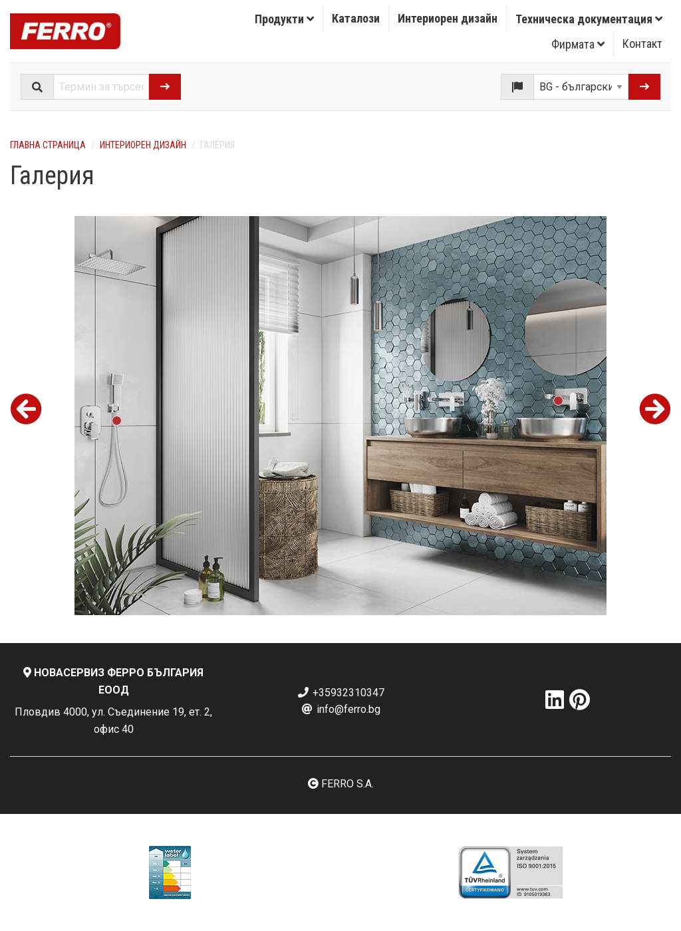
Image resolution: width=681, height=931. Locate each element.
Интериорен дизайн (447, 18)
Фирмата (578, 44)
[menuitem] (284, 18)
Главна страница (48, 145)
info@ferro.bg (340, 709)
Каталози (356, 18)
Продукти (284, 19)
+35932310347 (340, 692)
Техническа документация (588, 19)
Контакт (642, 44)
